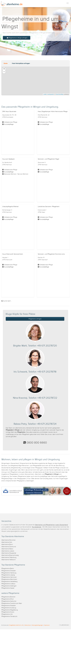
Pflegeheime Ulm (7, 614)
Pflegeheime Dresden (8, 571)
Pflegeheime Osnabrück (9, 616)
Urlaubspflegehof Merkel (10, 206)
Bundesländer (36, 527)
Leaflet (44, 94)
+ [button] (4, 69)
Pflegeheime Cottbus (8, 584)
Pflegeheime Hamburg (8, 573)
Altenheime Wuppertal (8, 553)
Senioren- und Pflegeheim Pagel (48, 159)
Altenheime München (8, 540)
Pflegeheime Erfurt (7, 599)
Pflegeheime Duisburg (8, 608)
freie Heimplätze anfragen (21, 63)
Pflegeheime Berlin (7, 568)
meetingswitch (50, 94)
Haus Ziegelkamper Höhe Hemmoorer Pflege (52, 111)
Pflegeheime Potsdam (8, 606)
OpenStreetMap (59, 94)
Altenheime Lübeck (7, 551)
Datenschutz (28, 625)
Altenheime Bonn (7, 544)
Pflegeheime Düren (7, 612)
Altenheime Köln (6, 542)
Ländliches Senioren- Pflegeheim (48, 206)
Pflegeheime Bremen (8, 597)
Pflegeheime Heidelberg (9, 581)
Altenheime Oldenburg (8, 557)
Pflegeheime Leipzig (8, 575)
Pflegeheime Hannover (9, 577)
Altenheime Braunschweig (10, 555)
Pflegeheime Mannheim (9, 579)
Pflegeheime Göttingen (9, 586)
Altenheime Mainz (7, 549)
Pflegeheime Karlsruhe (8, 601)
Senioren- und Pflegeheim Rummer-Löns (51, 254)
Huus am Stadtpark (8, 159)
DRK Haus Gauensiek (9, 111)
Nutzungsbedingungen (37, 625)
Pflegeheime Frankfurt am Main (11, 603)
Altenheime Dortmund (8, 547)
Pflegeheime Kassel (7, 588)
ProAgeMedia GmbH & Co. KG (16, 625)
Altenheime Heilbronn (8, 560)
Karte (5, 63)
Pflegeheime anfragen (35, 319)
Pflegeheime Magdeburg (9, 610)
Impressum (47, 625)
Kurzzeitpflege (8, 124)
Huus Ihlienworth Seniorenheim (12, 254)
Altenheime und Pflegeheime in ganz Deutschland (51, 525)
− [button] (4, 72)
